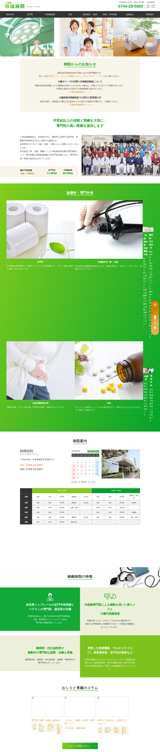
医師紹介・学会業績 (65, 729)
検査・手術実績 (110, 14)
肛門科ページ (53, 76)
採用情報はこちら (71, 710)
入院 (70, 14)
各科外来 (10, 14)
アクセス (114, 729)
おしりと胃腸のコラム (71, 76)
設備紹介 (130, 14)
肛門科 (30, 14)
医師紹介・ (90, 14)
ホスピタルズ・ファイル (94, 76)
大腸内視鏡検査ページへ (81, 92)
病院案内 (150, 14)
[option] (80, 37)
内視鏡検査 (50, 14)
